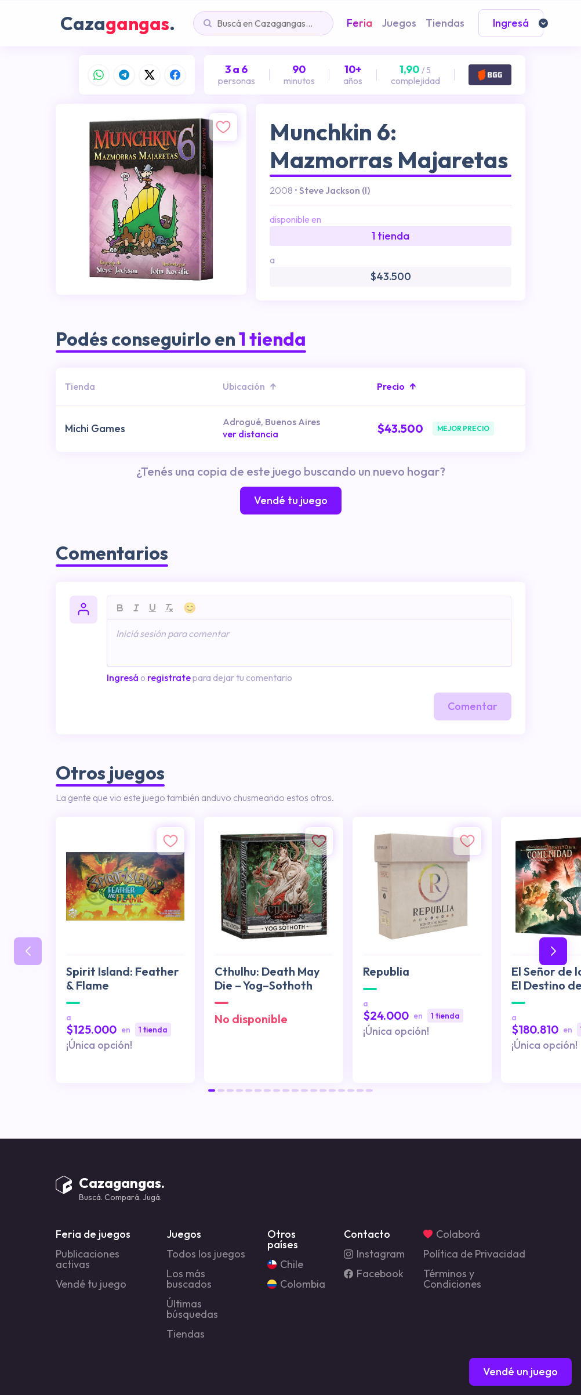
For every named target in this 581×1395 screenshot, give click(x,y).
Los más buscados (189, 1279)
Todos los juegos (205, 1254)
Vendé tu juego (91, 1284)
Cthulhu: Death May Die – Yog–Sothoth (267, 978)
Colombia (296, 1284)
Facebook (374, 1274)
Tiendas (185, 1334)
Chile (285, 1264)
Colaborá (451, 1234)
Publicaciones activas (87, 1259)
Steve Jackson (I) (334, 190)
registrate (169, 677)
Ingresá (123, 677)
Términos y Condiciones (452, 1279)
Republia (386, 972)
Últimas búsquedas (192, 1309)
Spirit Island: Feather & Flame (122, 978)
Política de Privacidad (474, 1254)
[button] (211, 1090)
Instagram (374, 1254)
